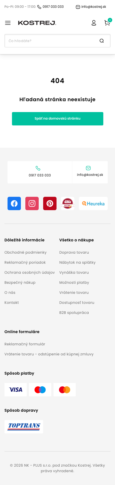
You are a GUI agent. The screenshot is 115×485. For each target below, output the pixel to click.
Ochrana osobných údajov (29, 272)
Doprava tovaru (74, 252)
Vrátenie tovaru (74, 292)
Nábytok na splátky (77, 262)
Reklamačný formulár (24, 344)
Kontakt (11, 302)
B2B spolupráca (74, 312)
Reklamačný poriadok (25, 262)
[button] (29, 240)
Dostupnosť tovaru (76, 302)
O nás (9, 292)
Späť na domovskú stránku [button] (57, 118)
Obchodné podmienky (25, 252)
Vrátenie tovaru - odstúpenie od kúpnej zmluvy (49, 354)
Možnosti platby (74, 282)
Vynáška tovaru (74, 272)
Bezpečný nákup (20, 282)
